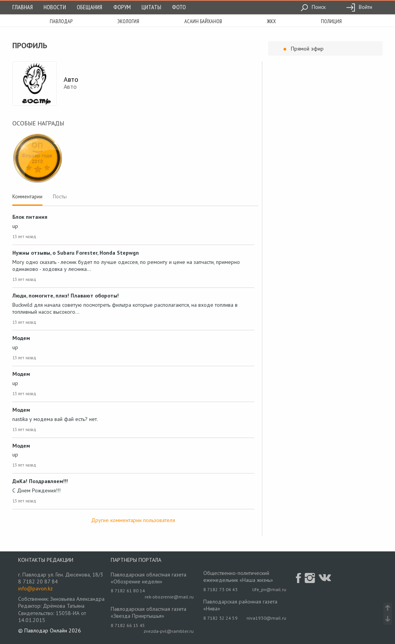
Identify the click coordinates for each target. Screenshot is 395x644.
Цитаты (151, 7)
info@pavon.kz (35, 588)
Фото (179, 7)
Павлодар (61, 21)
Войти (359, 6)
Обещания (89, 7)
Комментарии (27, 196)
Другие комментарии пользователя (133, 520)
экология (128, 21)
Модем (21, 338)
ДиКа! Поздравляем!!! (40, 481)
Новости (55, 7)
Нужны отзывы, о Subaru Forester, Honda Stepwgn (75, 252)
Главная (22, 7)
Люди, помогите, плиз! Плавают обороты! (65, 295)
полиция (331, 21)
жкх (271, 21)
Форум (122, 7)
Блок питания (29, 216)
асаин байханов (203, 21)
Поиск (313, 6)
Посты (60, 196)
